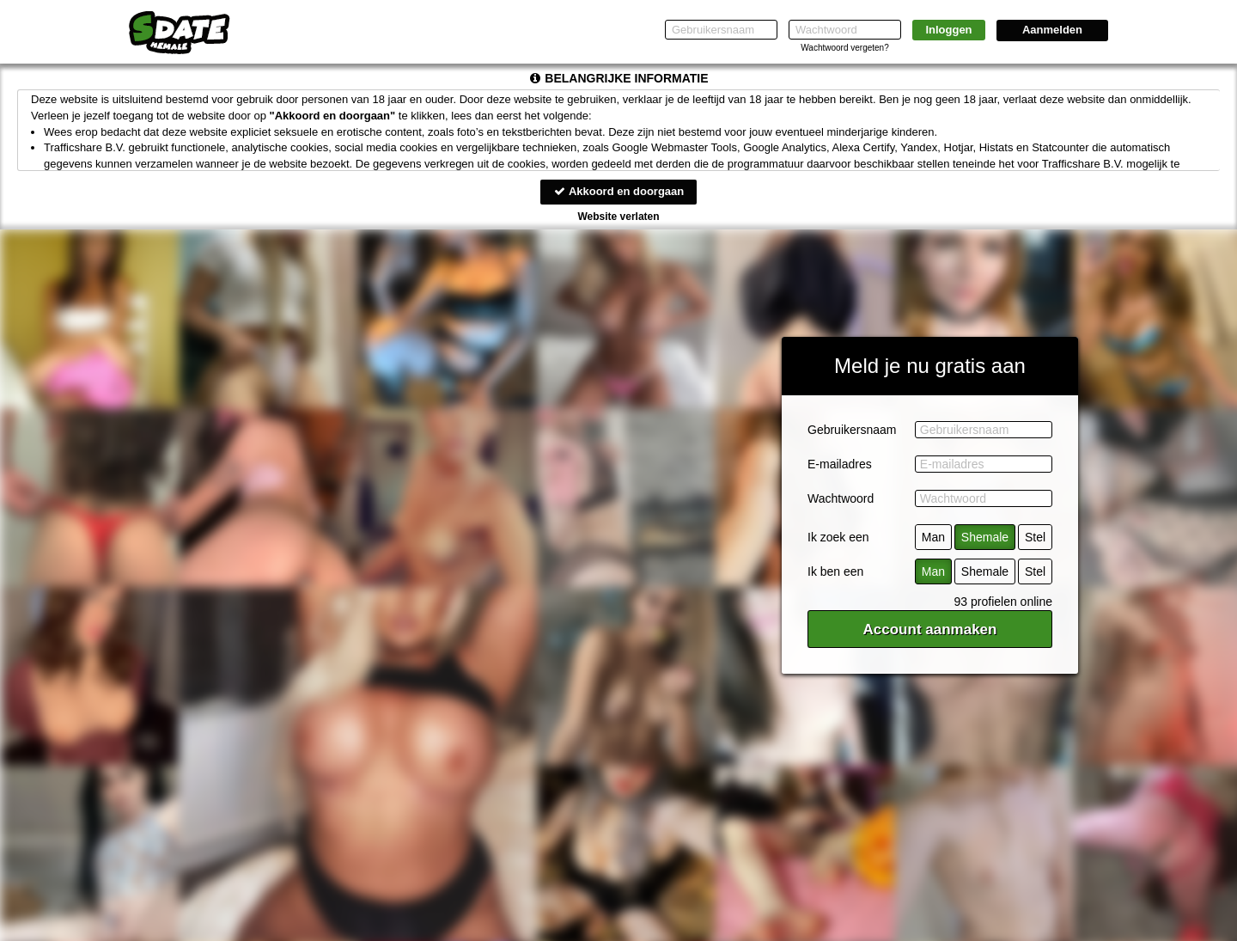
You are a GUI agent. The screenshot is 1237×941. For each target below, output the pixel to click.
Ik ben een (835, 571)
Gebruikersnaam (852, 430)
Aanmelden (1052, 29)
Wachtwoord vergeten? (844, 47)
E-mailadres (839, 464)
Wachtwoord (840, 498)
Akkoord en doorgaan (618, 191)
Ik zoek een (838, 537)
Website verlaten (618, 217)
